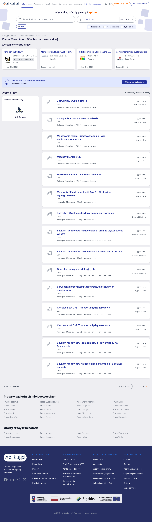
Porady (48, 4)
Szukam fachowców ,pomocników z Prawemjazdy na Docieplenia (87, 344)
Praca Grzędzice (83, 405)
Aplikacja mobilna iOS (102, 483)
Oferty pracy (27, 4)
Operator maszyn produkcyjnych (76, 269)
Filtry (21, 26)
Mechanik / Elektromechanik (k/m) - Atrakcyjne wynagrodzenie (84, 194)
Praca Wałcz (118, 437)
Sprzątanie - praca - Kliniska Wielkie (77, 118)
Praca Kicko (118, 402)
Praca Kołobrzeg (120, 433)
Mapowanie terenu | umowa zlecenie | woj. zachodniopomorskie (81, 138)
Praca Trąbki (9, 409)
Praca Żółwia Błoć (84, 417)
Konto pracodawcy (71, 469)
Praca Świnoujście (12, 437)
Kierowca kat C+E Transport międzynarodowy (83, 307)
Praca (13, 36)
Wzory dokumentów (102, 469)
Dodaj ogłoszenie (92, 4)
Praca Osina (45, 409)
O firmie (127, 459)
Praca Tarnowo (10, 405)
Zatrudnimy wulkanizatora (72, 100)
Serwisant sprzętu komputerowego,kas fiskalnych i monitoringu (86, 288)
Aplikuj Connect (130, 478)
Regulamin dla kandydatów (44, 478)
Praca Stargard (83, 433)
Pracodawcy (39, 4)
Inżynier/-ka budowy (13, 52)
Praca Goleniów (11, 417)
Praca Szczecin (11, 433)
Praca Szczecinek (48, 437)
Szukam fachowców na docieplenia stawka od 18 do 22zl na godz (89, 365)
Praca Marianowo (47, 413)
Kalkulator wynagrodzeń (72, 4)
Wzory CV (97, 464)
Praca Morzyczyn (84, 413)
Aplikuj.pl (5, 36)
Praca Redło (45, 405)
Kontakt (127, 464)
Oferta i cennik (69, 459)
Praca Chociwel (119, 413)
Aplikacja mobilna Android (104, 478)
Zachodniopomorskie (26, 36)
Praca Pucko (45, 417)
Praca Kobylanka (120, 417)
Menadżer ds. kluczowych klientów (57, 52)
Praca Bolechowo (120, 405)
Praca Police (81, 437)
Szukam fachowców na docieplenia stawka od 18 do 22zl (89, 251)
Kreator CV (56, 4)
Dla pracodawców (140, 4)
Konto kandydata (121, 4)
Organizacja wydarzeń (133, 473)
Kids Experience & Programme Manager (95, 52)
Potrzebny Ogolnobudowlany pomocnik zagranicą (85, 213)
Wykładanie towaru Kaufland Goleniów (79, 174)
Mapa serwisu (129, 488)
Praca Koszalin (46, 433)
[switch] (134, 82)
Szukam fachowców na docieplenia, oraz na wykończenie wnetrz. (90, 232)
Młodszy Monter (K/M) (69, 156)
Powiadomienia (39, 483)
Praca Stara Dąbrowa (85, 402)
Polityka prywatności (133, 469)
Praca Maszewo (11, 402)
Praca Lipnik (9, 413)
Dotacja (127, 483)
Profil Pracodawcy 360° (73, 464)
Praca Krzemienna (121, 409)
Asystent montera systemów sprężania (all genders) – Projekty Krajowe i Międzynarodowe (132, 52)
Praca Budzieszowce (49, 402)
